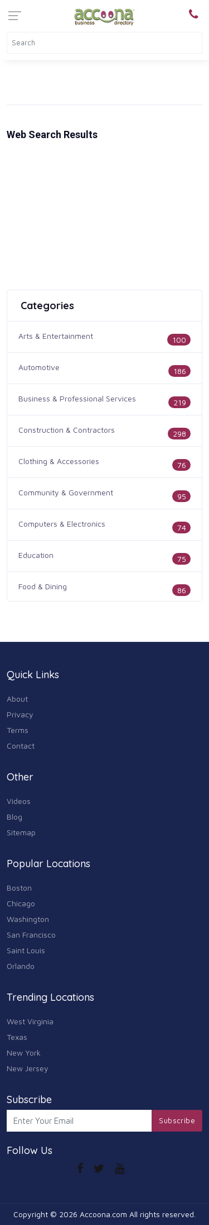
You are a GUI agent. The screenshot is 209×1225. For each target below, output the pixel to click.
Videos (19, 801)
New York (24, 1052)
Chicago (21, 903)
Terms (17, 730)
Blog (14, 816)
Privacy (20, 714)
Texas (17, 1037)
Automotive (39, 367)
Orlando (21, 966)
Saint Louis (26, 950)
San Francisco (31, 934)
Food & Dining (42, 586)
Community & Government (65, 492)
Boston (19, 887)
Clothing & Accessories (58, 461)
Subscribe (177, 1120)
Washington (28, 919)
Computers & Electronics (61, 523)
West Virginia (30, 1021)
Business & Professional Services (77, 398)
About (17, 698)
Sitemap (21, 832)
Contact (21, 745)
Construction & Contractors (66, 429)
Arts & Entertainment (55, 335)
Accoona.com (103, 1214)
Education (36, 555)
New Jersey (27, 1068)
